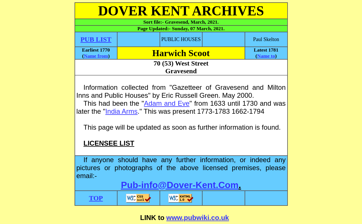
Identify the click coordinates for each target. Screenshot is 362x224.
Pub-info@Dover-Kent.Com (179, 185)
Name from (96, 56)
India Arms (121, 111)
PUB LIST (95, 39)
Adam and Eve (166, 103)
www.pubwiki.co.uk (197, 217)
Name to (266, 56)
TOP (96, 198)
